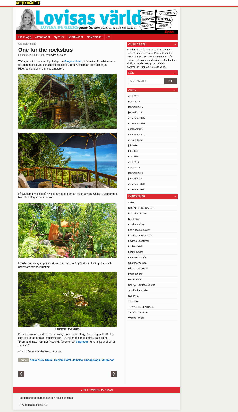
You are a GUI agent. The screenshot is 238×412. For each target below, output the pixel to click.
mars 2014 (134, 167)
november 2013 (136, 189)
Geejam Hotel (72, 61)
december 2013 (136, 184)
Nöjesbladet (94, 37)
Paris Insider (135, 273)
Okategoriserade (137, 262)
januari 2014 (135, 178)
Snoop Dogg (92, 360)
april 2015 (133, 96)
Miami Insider (135, 251)
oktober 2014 (135, 128)
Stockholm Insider (138, 290)
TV (108, 37)
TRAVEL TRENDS (138, 312)
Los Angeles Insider (139, 229)
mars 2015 (134, 101)
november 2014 (136, 123)
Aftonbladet (42, 37)
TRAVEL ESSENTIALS (141, 306)
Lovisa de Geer (57, 55)
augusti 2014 (135, 140)
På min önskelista (138, 268)
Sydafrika (133, 295)
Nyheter (59, 37)
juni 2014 (133, 150)
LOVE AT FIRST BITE (140, 235)
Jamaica (77, 360)
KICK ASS (133, 218)
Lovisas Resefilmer (138, 240)
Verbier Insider (136, 317)
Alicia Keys (37, 360)
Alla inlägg (24, 37)
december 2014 (136, 118)
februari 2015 (135, 106)
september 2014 (137, 134)
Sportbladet (75, 37)
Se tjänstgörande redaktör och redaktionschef (46, 397)
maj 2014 (133, 156)
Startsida (23, 43)
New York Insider (137, 257)
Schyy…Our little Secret (141, 284)
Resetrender (135, 279)
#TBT (131, 202)
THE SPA (133, 301)
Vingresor (82, 341)
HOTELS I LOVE (137, 213)
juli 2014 (133, 145)
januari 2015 (135, 112)
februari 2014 (135, 172)
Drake (49, 360)
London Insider (136, 224)
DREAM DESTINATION (141, 207)
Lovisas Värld (135, 246)
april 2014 (133, 162)
